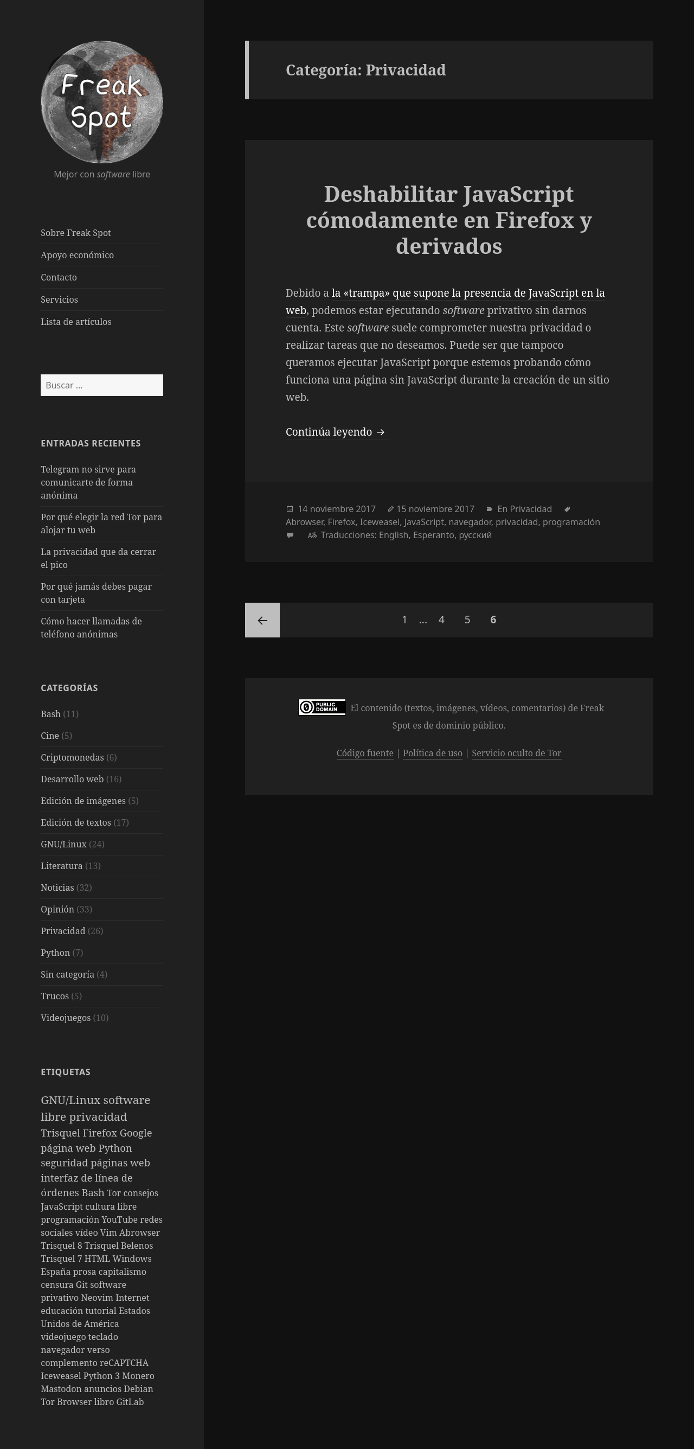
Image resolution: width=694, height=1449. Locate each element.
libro (105, 1402)
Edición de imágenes (83, 801)
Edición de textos (76, 822)
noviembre (332, 509)
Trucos (55, 996)
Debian (138, 1389)
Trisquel (61, 1132)
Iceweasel (62, 1376)
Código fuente (365, 753)
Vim (109, 1233)
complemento (70, 1363)
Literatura (62, 866)
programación (71, 1219)
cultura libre (111, 1206)
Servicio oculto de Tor (516, 753)
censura (58, 1285)
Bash (51, 714)
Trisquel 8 (62, 1246)
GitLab (130, 1402)
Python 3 (102, 1376)
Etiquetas (66, 1072)
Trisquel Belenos (119, 1246)
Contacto (59, 277)
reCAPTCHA (124, 1363)
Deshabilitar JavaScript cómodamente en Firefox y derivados (449, 219)
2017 (366, 509)
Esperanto (433, 535)
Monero (138, 1376)
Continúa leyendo (337, 432)
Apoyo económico (77, 255)
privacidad (98, 1116)
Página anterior (262, 620)
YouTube (121, 1219)
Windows (131, 1259)
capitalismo (122, 1272)
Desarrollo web (72, 779)
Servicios (59, 299)
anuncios (104, 1389)
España (57, 1272)
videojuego (64, 1337)
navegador (64, 1350)
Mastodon (62, 1389)
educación (63, 1311)
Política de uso (432, 753)
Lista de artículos (76, 322)
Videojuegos (66, 1018)
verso (98, 1350)
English (393, 535)
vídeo (87, 1233)
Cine (50, 736)
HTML (99, 1259)
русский (475, 535)
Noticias (57, 887)
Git (83, 1285)
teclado (103, 1337)
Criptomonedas (72, 757)
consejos (141, 1193)
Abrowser (139, 1233)
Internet (132, 1298)
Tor (115, 1193)
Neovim (98, 1298)
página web (69, 1147)
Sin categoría (67, 974)
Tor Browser (67, 1402)
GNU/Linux (64, 844)
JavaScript (63, 1206)
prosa (86, 1272)
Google (136, 1132)
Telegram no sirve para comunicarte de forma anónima (88, 482)
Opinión (57, 909)
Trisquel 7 (62, 1259)
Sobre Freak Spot (76, 233)
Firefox (101, 1132)
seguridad (66, 1162)
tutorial (101, 1311)
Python (55, 953)
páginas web (120, 1162)
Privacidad (63, 931)
